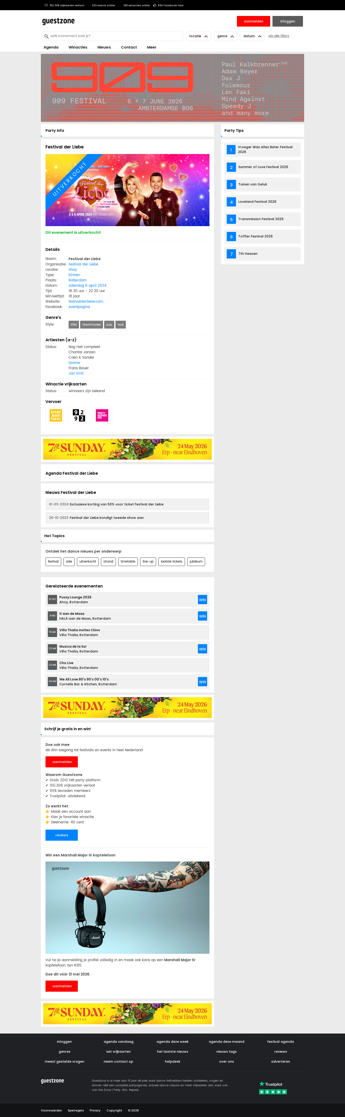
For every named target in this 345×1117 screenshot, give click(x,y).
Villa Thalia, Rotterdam (79, 632)
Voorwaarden (51, 1110)
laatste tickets (171, 561)
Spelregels (76, 1110)
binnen (74, 275)
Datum (252, 36)
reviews (61, 835)
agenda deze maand (226, 1041)
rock (121, 324)
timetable (128, 561)
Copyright (114, 1110)
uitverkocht (87, 561)
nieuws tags (226, 1051)
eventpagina (79, 307)
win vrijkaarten (118, 1051)
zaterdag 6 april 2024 (87, 286)
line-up (148, 561)
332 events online (101, 5)
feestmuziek (91, 324)
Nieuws (104, 47)
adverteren (280, 1061)
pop (109, 324)
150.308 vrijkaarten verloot (64, 5)
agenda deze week (173, 1041)
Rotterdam (78, 280)
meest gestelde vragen (64, 1061)
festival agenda (280, 1041)
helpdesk (172, 1061)
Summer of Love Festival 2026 (263, 167)
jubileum (196, 561)
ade (69, 561)
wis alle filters (278, 36)
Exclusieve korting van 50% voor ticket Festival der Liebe (106, 504)
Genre (225, 36)
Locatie (198, 36)
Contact (129, 47)
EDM (74, 324)
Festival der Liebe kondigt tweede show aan (96, 517)
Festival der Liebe (83, 264)
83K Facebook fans (168, 5)
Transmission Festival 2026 (261, 219)
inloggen (64, 1041)
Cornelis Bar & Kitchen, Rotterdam (88, 681)
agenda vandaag (118, 1041)
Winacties (78, 47)
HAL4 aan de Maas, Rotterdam (85, 616)
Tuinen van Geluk (252, 184)
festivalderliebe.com (86, 302)
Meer (152, 47)
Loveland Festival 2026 (257, 201)
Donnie (74, 363)
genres (64, 1051)
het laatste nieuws (172, 1051)
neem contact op (118, 1061)
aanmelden (62, 762)
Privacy (95, 1110)
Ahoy (73, 270)
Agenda (51, 47)
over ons (226, 1061)
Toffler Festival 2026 (255, 236)
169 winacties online (134, 5)
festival (53, 561)
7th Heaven (247, 253)
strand (108, 561)
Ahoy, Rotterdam (75, 599)
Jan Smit (76, 373)
